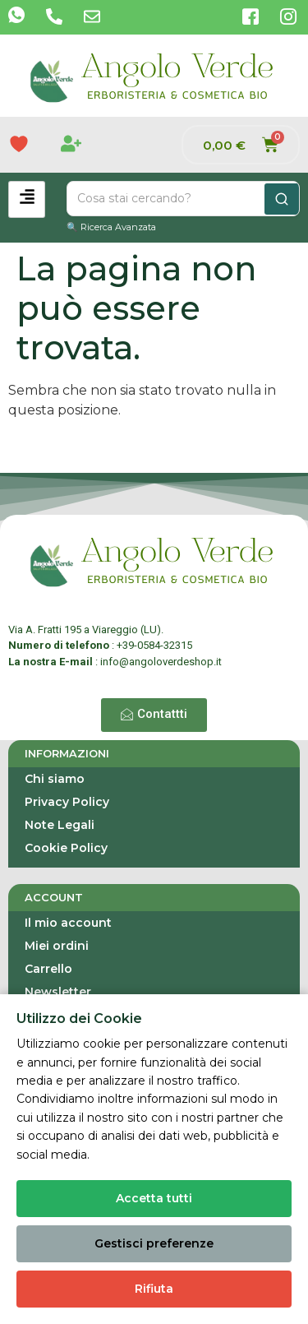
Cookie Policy (66, 847)
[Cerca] (281, 199)
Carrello (48, 968)
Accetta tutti (154, 1198)
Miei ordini (57, 945)
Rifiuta (154, 1288)
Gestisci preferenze (154, 1243)
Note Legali (59, 824)
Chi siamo (55, 778)
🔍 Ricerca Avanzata (111, 227)
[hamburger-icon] (26, 199)
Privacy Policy (67, 801)
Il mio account (68, 922)
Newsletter (58, 991)
